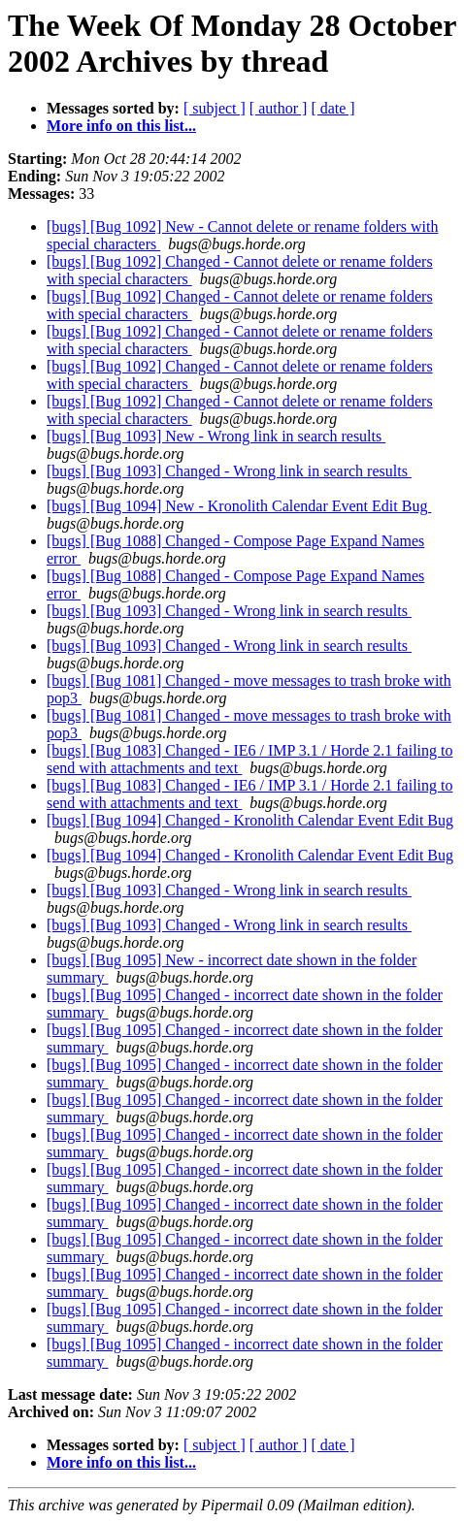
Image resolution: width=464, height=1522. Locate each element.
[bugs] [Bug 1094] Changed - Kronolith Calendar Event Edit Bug (250, 820)
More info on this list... (121, 125)
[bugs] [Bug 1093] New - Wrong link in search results (216, 436)
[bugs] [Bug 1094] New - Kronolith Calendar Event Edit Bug (239, 506)
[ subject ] (214, 108)
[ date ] (332, 108)
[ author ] (278, 108)
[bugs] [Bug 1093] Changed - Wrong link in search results (229, 471)
